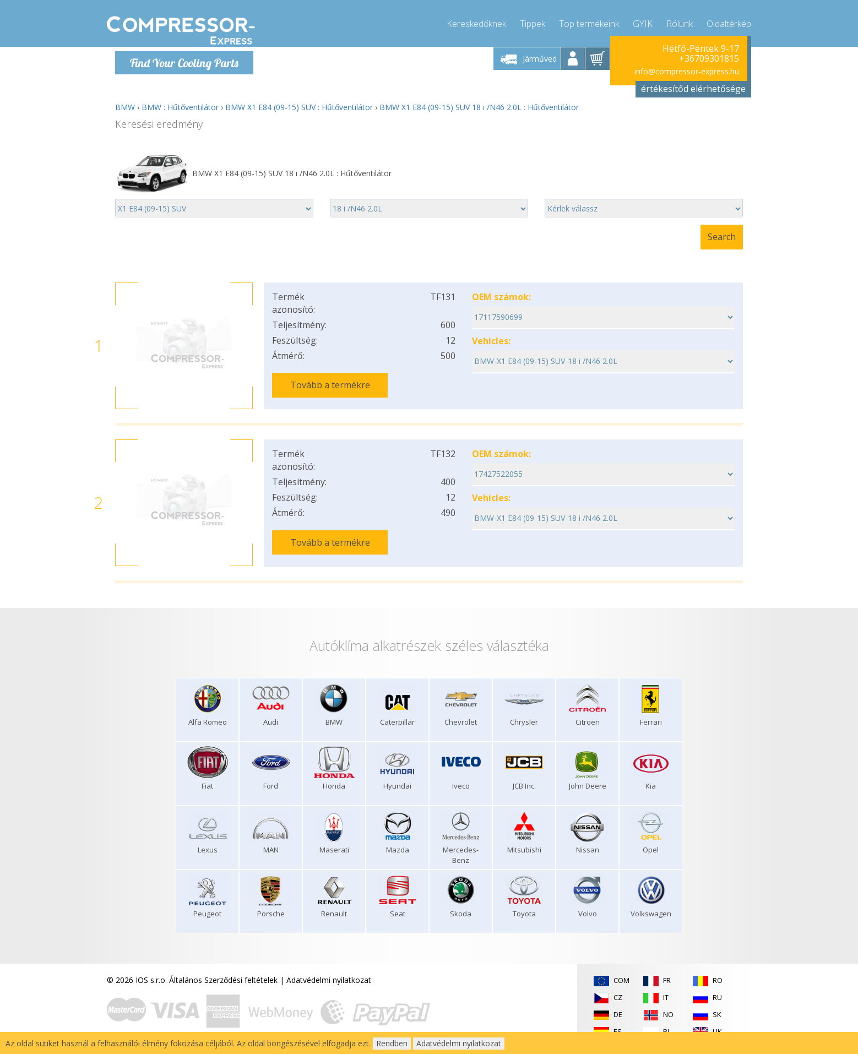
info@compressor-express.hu (686, 71)
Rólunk (679, 22)
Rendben (392, 1043)
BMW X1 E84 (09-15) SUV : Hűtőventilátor (299, 107)
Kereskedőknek (476, 22)
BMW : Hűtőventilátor (180, 107)
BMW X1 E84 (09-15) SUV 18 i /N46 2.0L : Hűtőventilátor (479, 107)
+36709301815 (709, 58)
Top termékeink (589, 22)
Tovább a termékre (330, 385)
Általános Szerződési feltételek (223, 980)
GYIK (643, 22)
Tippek (532, 22)
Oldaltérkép (729, 22)
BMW (125, 107)
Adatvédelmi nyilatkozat (328, 980)
